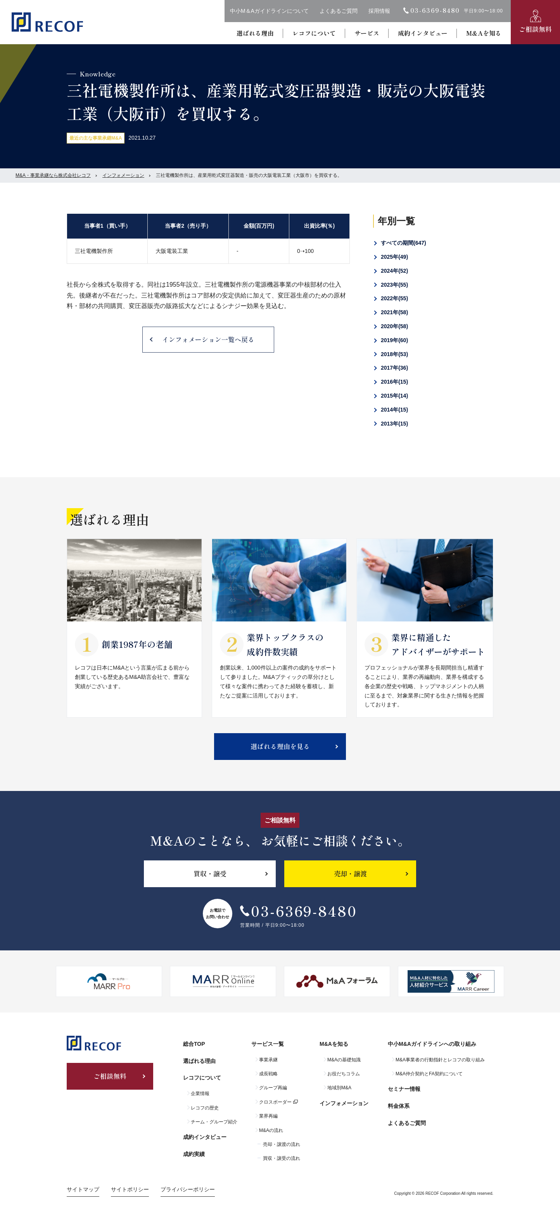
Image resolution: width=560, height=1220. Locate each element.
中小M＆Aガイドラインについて (269, 11)
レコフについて (314, 33)
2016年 (394, 382)
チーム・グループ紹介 (214, 1122)
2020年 (394, 326)
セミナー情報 (404, 1089)
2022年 (394, 298)
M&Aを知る (483, 33)
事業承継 (268, 1060)
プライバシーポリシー (188, 1189)
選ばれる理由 (255, 33)
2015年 (394, 396)
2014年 (394, 410)
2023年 (394, 285)
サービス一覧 (267, 1044)
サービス (366, 33)
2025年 (394, 257)
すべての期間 (403, 243)
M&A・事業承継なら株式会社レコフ (53, 175)
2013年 (394, 424)
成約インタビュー (423, 33)
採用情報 (379, 11)
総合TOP (194, 1044)
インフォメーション (123, 175)
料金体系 (399, 1106)
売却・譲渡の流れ (281, 1144)
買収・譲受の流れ (281, 1158)
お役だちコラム (343, 1073)
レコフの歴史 (205, 1108)
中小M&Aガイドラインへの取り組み (432, 1044)
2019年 (394, 340)
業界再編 (268, 1116)
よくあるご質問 (339, 11)
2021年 (394, 312)
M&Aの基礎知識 (344, 1060)
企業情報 (200, 1093)
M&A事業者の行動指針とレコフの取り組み (440, 1060)
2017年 (394, 368)
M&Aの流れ (271, 1130)
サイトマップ (83, 1189)
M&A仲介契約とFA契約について (429, 1073)
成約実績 (194, 1154)
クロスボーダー (275, 1102)
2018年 (394, 354)
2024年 (394, 271)
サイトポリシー (130, 1189)
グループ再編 (273, 1087)
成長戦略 (268, 1073)
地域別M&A (339, 1087)
